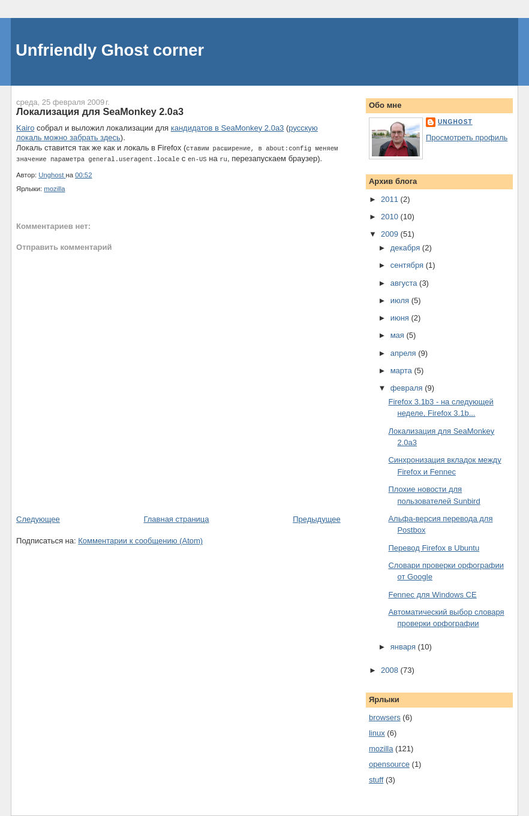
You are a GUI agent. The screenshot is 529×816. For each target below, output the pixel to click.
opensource (389, 764)
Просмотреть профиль (466, 137)
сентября (408, 265)
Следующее (38, 517)
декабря (406, 247)
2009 (391, 233)
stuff (376, 779)
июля (400, 300)
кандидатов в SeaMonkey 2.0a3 (227, 127)
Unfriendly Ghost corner (110, 50)
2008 (391, 670)
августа (404, 283)
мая (398, 335)
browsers (385, 717)
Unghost (455, 122)
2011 (391, 199)
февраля (407, 387)
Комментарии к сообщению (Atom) (140, 539)
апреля (404, 353)
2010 (391, 216)
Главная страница (176, 517)
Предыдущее (317, 517)
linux (377, 733)
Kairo (25, 127)
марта (402, 370)
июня (400, 317)
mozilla (54, 187)
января (404, 646)
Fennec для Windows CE (432, 594)
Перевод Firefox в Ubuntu (433, 547)
